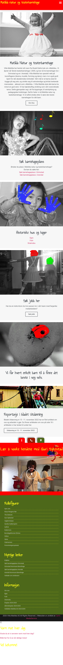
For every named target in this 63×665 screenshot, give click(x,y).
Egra (31, 238)
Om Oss (31, 103)
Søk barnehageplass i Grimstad (31, 172)
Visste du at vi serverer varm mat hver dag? (17, 634)
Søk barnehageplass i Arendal (31, 175)
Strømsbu (31, 243)
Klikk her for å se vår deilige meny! (13, 638)
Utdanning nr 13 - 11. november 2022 (21, 430)
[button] (60, 3)
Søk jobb (31, 314)
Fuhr (31, 240)
